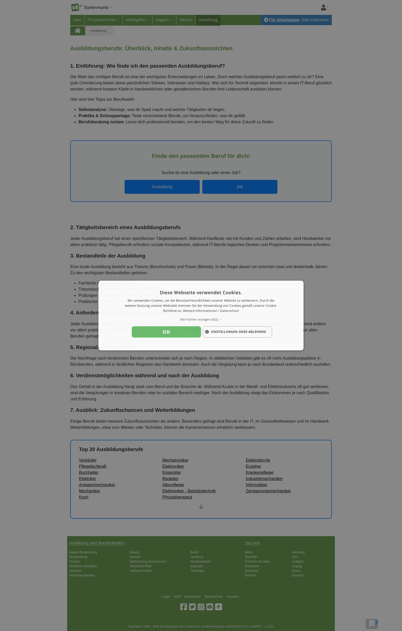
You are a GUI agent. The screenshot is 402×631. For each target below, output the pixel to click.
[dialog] (201, 315)
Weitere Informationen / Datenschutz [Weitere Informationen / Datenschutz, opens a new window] (211, 311)
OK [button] (166, 331)
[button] (201, 319)
